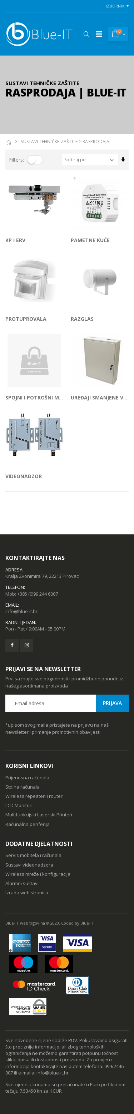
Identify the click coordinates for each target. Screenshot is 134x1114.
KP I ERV (15, 240)
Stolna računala (22, 787)
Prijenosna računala (27, 777)
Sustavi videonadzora (29, 865)
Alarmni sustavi (22, 883)
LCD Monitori (19, 805)
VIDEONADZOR (23, 476)
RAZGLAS (82, 318)
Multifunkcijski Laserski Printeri (38, 814)
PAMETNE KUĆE (90, 240)
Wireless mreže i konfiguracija (37, 874)
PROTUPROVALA (25, 318)
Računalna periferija (27, 824)
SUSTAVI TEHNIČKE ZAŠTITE (49, 141)
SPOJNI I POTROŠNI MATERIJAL (43, 397)
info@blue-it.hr (21, 611)
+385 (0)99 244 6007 (37, 594)
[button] (86, 34)
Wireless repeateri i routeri (34, 796)
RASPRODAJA (96, 141)
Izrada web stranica (26, 892)
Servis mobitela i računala (33, 855)
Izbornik (115, 6)
